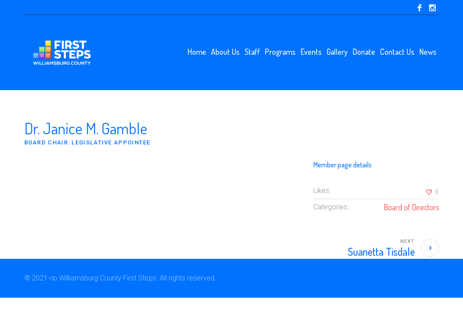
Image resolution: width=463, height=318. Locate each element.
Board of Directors (411, 207)
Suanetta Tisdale (381, 251)
